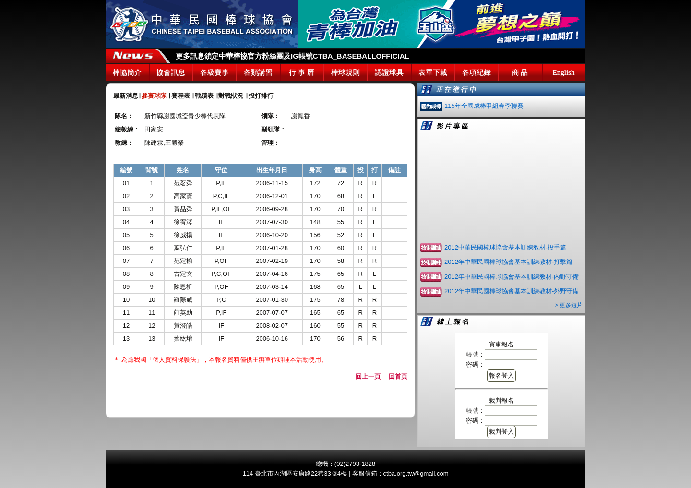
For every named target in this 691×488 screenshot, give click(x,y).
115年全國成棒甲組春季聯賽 (484, 105)
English (564, 72)
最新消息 (125, 95)
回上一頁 (371, 376)
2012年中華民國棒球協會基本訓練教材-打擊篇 (508, 261)
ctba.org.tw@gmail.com (416, 473)
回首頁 (398, 376)
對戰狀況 (230, 95)
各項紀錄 (476, 72)
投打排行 (261, 95)
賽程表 (180, 95)
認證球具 (389, 72)
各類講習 (258, 72)
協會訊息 (170, 72)
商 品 (520, 72)
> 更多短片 (569, 305)
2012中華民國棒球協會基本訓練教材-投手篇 (505, 247)
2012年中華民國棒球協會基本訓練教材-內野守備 (511, 276)
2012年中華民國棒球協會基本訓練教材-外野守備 (511, 291)
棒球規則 (345, 72)
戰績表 (204, 95)
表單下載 (432, 72)
